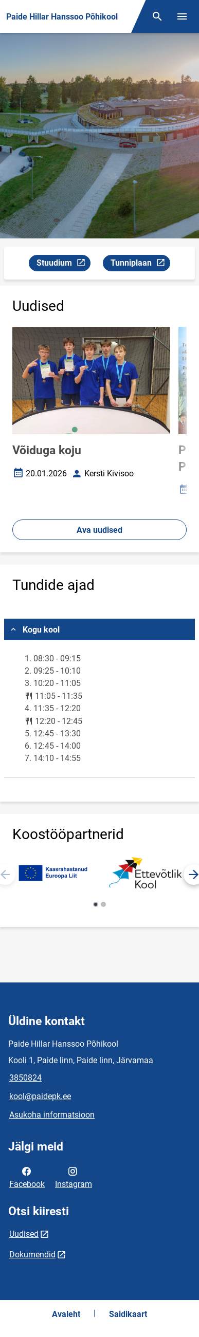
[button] (95, 904)
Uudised (24, 1234)
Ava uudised (99, 530)
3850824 (25, 1078)
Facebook (27, 1176)
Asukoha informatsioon (52, 1115)
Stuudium (63, 264)
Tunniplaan (140, 264)
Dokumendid (32, 1254)
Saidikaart (128, 1314)
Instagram (73, 1176)
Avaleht (66, 1314)
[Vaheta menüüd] (182, 16)
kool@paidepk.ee (40, 1096)
